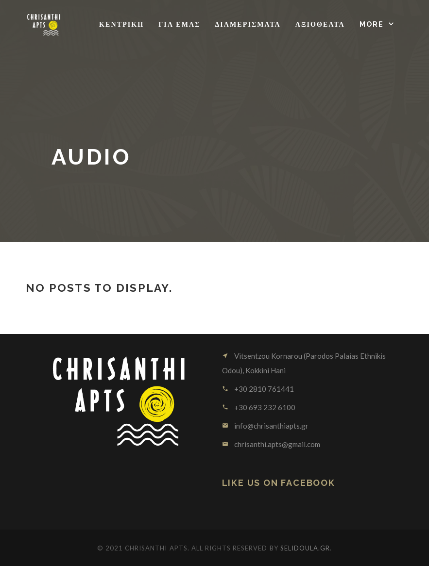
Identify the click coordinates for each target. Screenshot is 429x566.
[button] (377, 24)
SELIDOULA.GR (305, 548)
